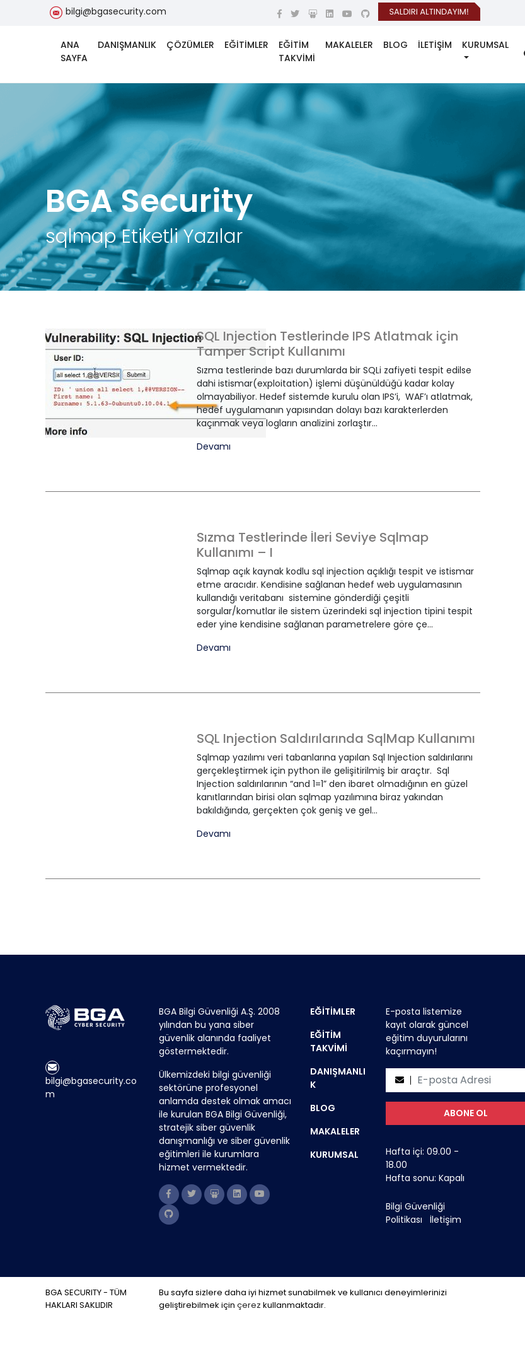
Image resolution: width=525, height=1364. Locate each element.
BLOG (395, 44)
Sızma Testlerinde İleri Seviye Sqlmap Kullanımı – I (313, 544)
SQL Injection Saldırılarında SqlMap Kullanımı (336, 738)
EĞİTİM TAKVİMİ (297, 51)
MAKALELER (349, 44)
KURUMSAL (485, 44)
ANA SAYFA (74, 51)
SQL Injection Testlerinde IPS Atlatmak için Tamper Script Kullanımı (327, 343)
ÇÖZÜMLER (190, 44)
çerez (249, 1305)
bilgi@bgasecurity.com (116, 11)
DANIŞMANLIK (127, 44)
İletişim (445, 1219)
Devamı (214, 446)
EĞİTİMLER (246, 44)
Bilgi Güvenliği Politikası (415, 1213)
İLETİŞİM (435, 44)
